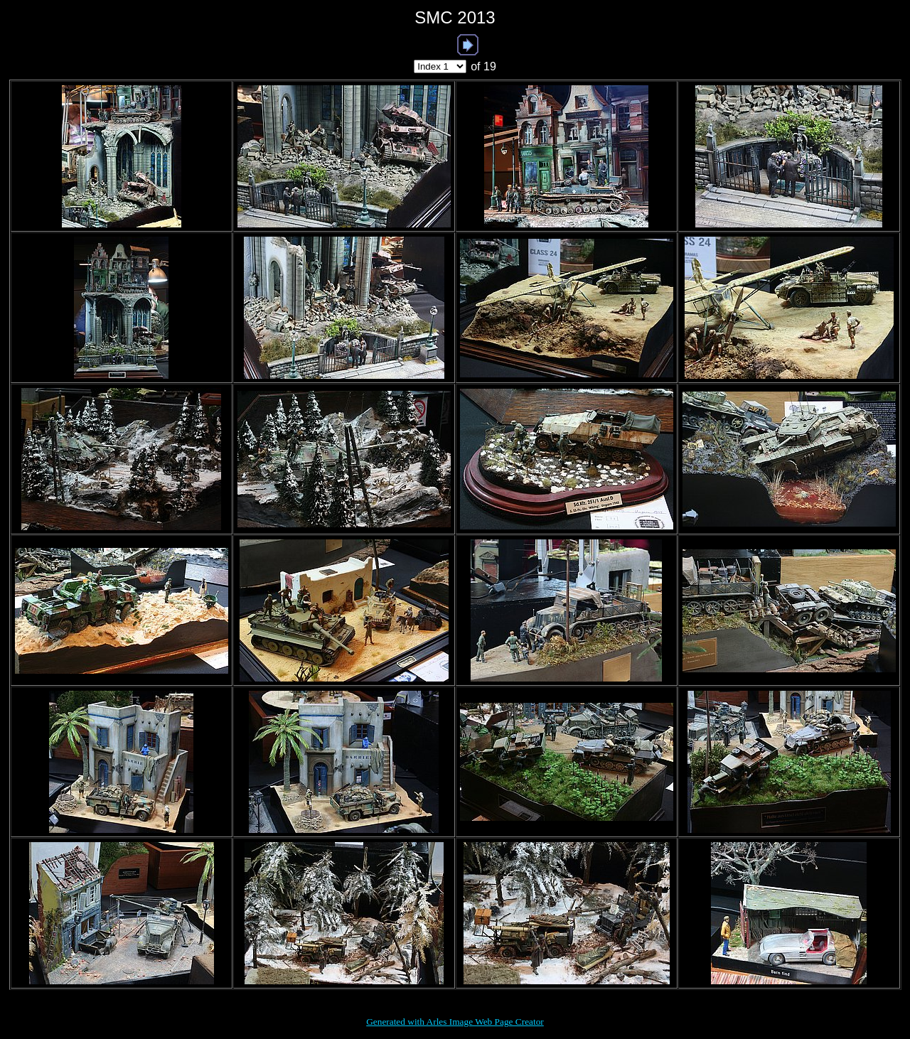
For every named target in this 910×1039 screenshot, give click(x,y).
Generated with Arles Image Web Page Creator (455, 1021)
